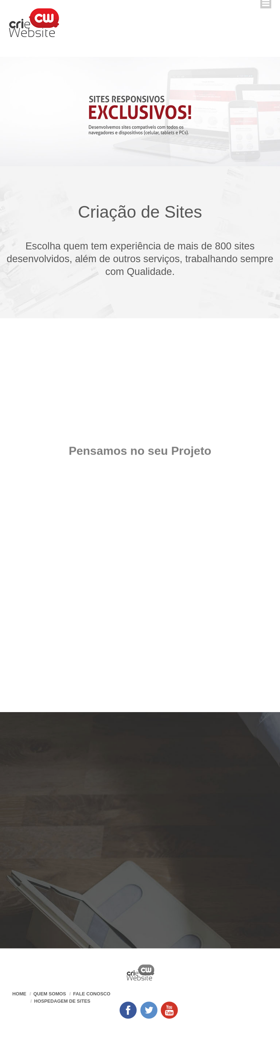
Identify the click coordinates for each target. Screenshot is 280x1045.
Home (19, 994)
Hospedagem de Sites (62, 1001)
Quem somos (49, 994)
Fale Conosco (91, 994)
